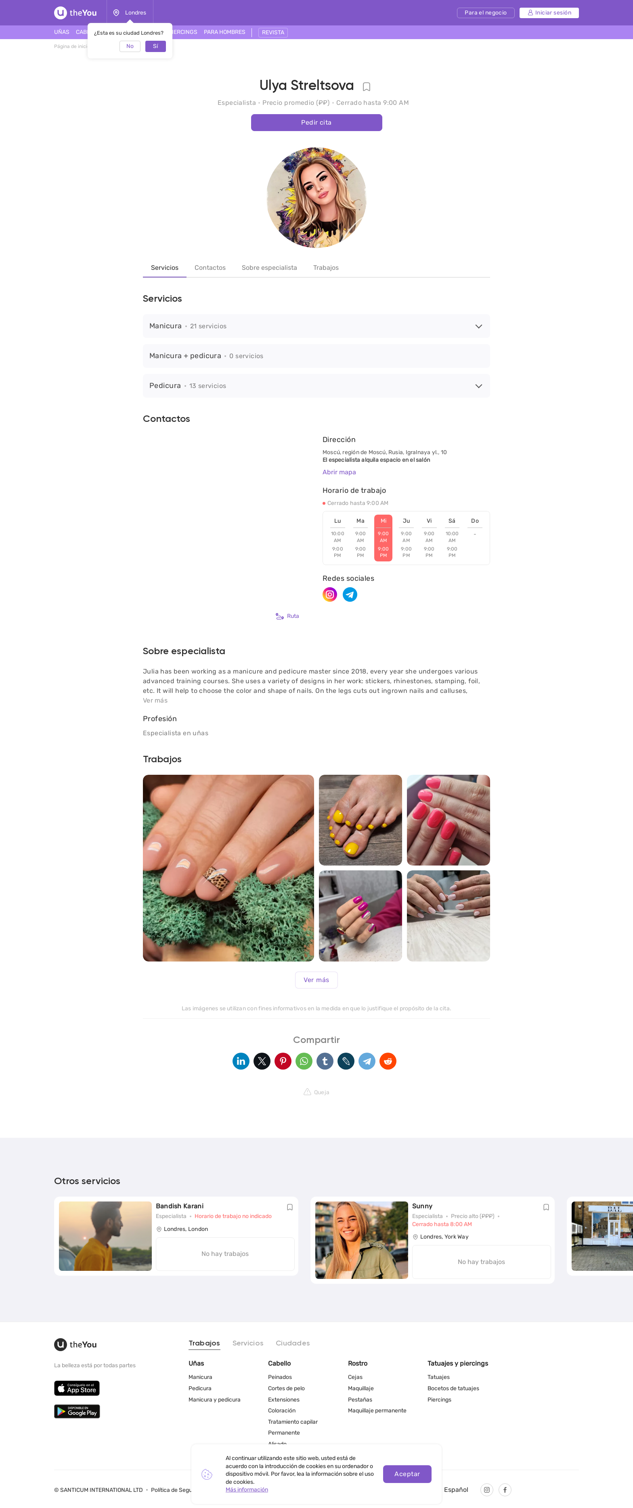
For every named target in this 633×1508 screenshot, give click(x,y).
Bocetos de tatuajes (453, 1388)
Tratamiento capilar (293, 1421)
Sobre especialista (269, 267)
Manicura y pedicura (215, 1399)
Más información (247, 1489)
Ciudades (293, 1343)
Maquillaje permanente (377, 1410)
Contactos (210, 267)
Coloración (282, 1410)
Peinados (280, 1377)
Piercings (439, 1399)
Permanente (284, 1432)
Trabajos (326, 267)
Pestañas (360, 1399)
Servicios (164, 267)
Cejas (355, 1377)
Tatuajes (439, 1377)
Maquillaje (361, 1388)
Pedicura (200, 1388)
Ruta (287, 616)
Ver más (316, 980)
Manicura (200, 1377)
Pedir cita (316, 122)
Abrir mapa (339, 472)
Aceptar (407, 1474)
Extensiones (284, 1399)
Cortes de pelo (286, 1388)
